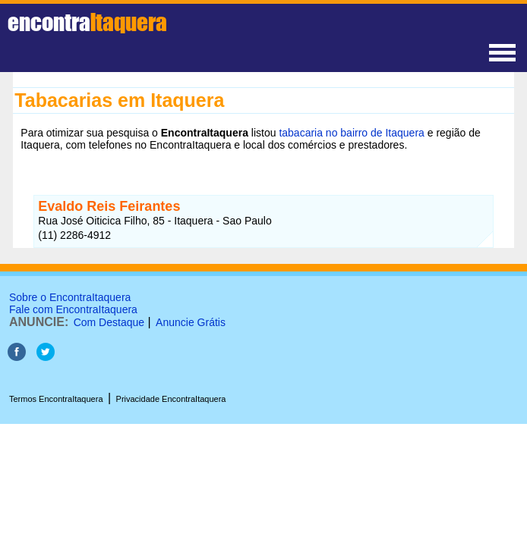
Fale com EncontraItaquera (73, 309)
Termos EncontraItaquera (56, 398)
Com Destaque (109, 322)
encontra (87, 22)
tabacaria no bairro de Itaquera (351, 133)
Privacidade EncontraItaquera (171, 398)
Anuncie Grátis (191, 322)
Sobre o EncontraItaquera (70, 297)
